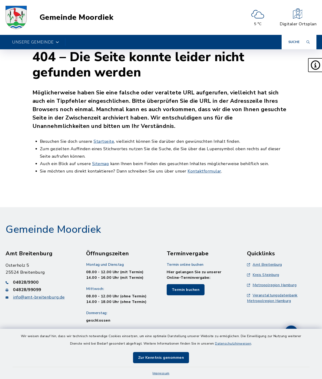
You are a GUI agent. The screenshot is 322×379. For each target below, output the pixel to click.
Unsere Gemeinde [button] (35, 42)
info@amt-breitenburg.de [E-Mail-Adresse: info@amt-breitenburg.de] (39, 297)
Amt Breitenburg (264, 264)
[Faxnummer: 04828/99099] (40, 290)
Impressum (161, 373)
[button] (315, 65)
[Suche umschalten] (299, 42)
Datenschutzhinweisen (233, 343)
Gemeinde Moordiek (76, 17)
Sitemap (100, 163)
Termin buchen (186, 289)
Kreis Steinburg (263, 274)
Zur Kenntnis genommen (161, 357)
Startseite (104, 141)
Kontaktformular (204, 171)
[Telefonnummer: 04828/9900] (40, 282)
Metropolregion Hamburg (271, 285)
